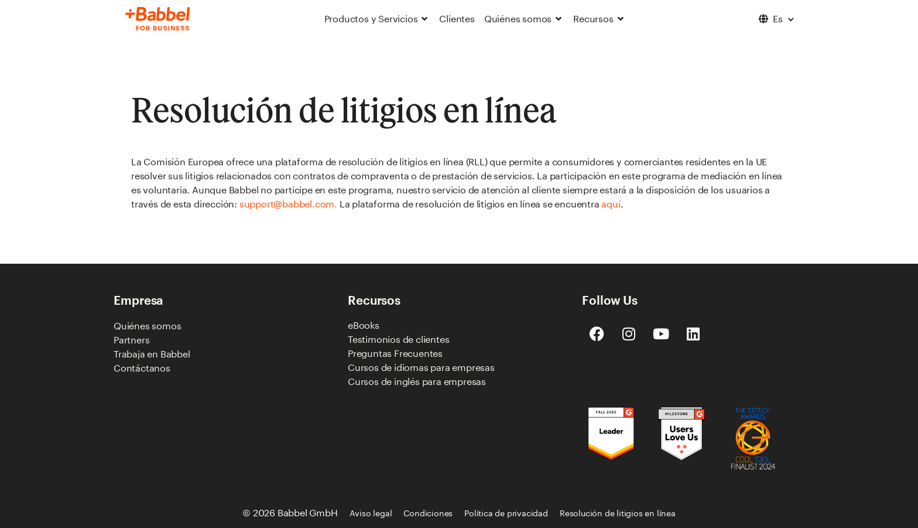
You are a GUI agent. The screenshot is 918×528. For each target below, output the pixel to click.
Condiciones (428, 513)
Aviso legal (371, 513)
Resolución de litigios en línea (618, 513)
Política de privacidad (506, 513)
